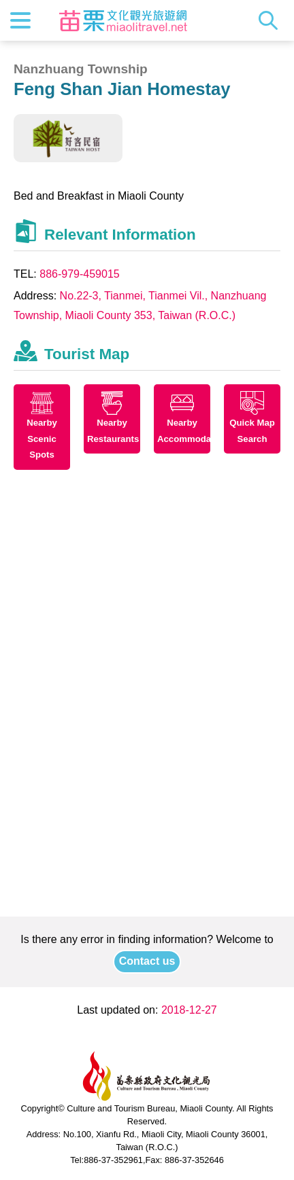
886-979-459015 (79, 274)
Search (271, 20)
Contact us (147, 961)
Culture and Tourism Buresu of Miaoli (123, 20)
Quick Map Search (252, 431)
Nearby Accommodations (183, 431)
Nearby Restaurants (113, 431)
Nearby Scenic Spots (42, 439)
